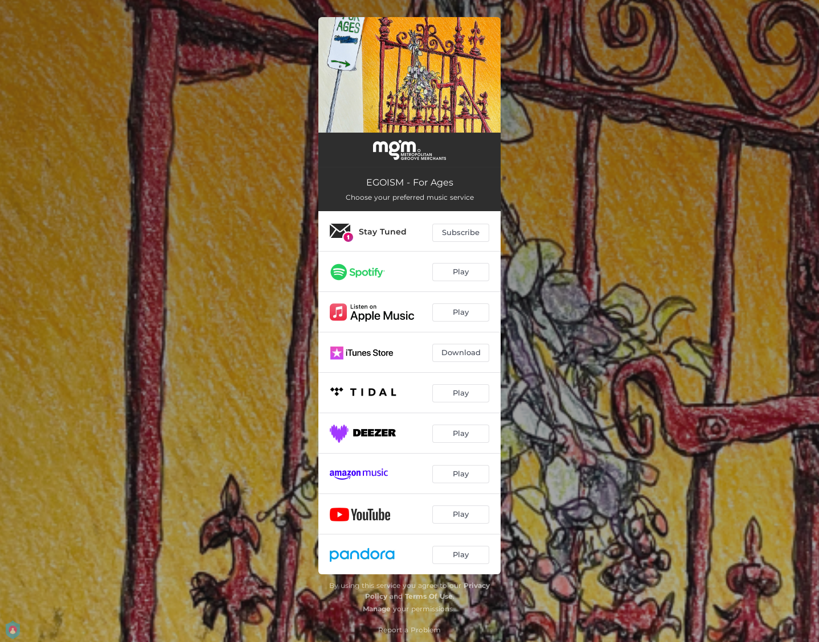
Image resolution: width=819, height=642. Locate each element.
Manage (377, 608)
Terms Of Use (429, 596)
